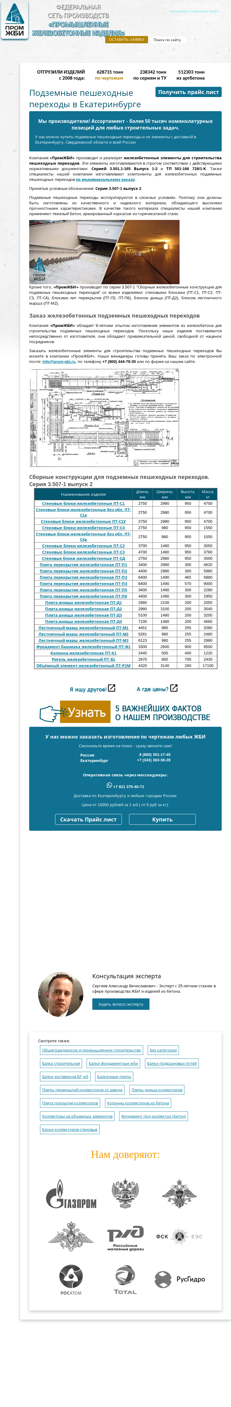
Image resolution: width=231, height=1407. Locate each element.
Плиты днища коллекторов (156, 1090)
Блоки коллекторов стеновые (69, 1129)
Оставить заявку (126, 39)
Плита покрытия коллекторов (70, 1103)
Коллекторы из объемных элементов (77, 1116)
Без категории (163, 1050)
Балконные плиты (114, 1076)
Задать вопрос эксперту (120, 1004)
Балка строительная (61, 1063)
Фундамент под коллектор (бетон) (153, 1116)
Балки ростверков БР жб (65, 1076)
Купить (162, 820)
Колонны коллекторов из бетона (138, 1103)
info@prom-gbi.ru (197, 18)
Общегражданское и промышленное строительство (91, 1050)
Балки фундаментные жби (113, 1063)
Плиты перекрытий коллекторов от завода (82, 1090)
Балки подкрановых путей (172, 1063)
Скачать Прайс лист (88, 820)
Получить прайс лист (188, 92)
